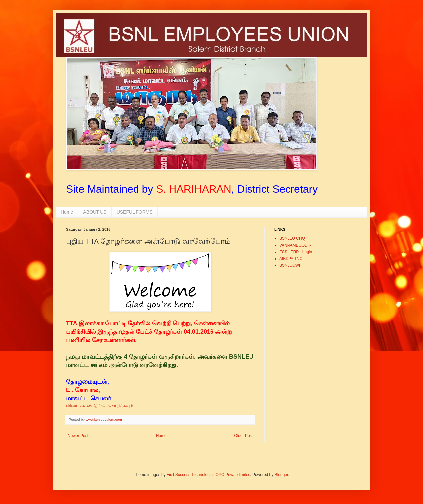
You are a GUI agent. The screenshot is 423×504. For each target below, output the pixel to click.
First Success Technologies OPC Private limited (208, 474)
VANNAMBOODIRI (296, 245)
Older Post (243, 435)
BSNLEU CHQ (292, 238)
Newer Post (78, 435)
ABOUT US (94, 212)
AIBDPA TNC (290, 258)
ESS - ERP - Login (295, 252)
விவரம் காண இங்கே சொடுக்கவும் (99, 405)
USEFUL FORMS (135, 212)
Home (67, 212)
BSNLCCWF (290, 265)
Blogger (281, 474)
